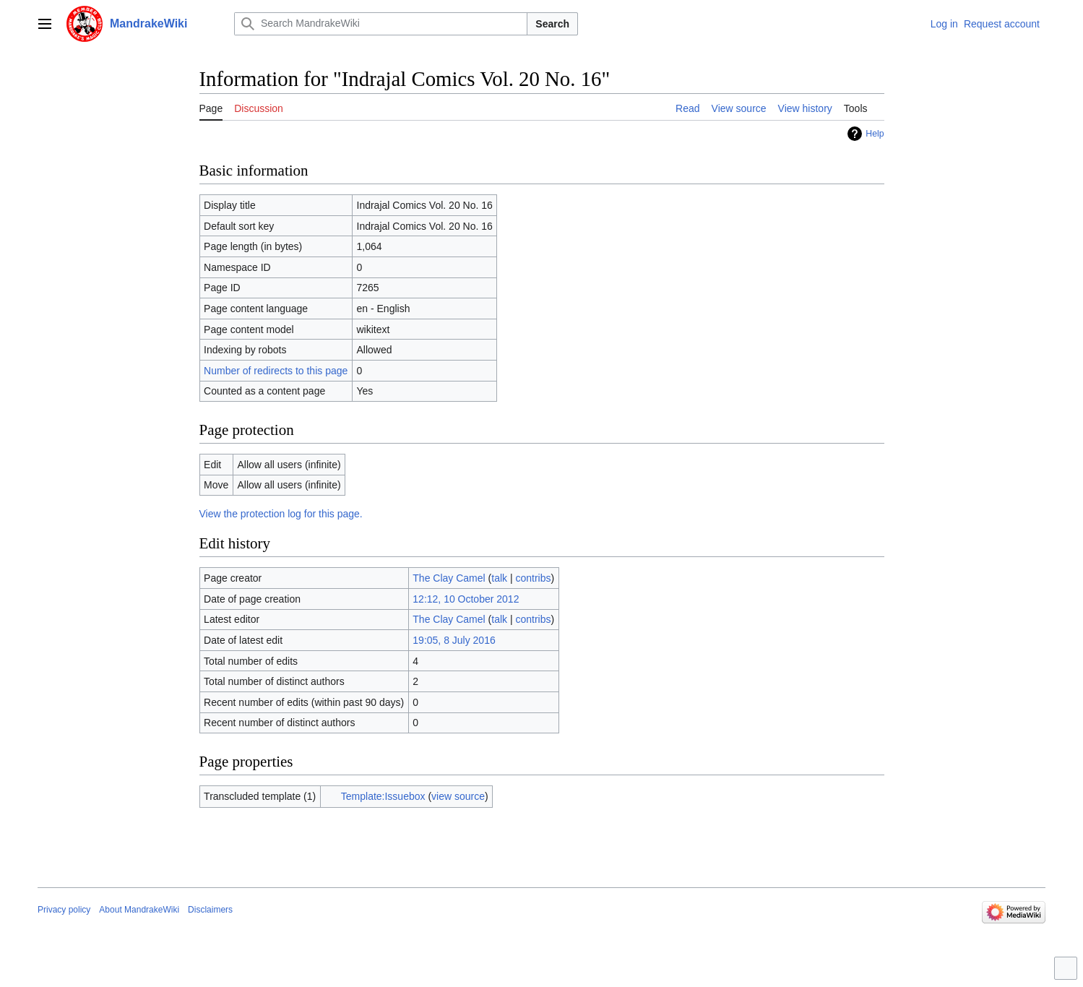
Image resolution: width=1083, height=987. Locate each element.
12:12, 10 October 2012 (466, 599)
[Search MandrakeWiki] (380, 23)
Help (875, 134)
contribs (533, 578)
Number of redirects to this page (276, 370)
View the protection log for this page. (281, 514)
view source (458, 796)
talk (499, 578)
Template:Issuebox (383, 796)
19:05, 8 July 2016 (454, 640)
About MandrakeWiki (139, 910)
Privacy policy (64, 910)
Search (552, 24)
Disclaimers (210, 910)
